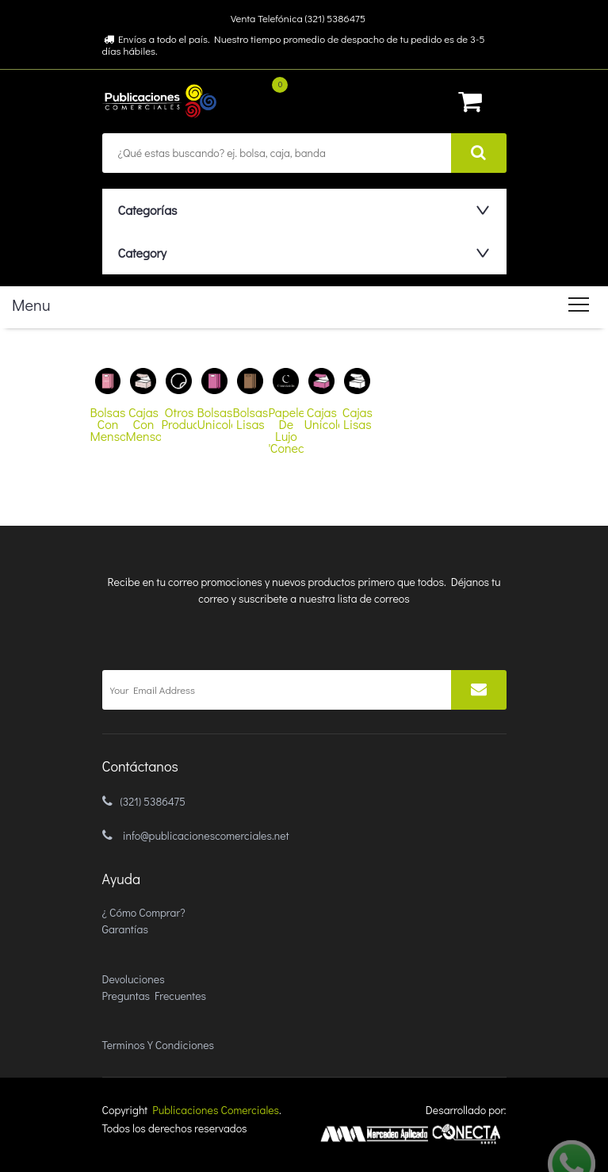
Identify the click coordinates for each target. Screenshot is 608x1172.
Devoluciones (133, 978)
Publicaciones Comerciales (215, 1109)
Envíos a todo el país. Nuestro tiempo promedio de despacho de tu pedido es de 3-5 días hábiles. (293, 45)
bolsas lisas (251, 418)
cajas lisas (357, 418)
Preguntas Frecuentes (154, 995)
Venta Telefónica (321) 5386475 (298, 18)
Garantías (125, 928)
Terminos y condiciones (158, 1044)
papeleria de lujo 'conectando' (286, 430)
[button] (300, 210)
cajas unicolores (321, 418)
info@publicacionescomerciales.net (206, 835)
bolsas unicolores (214, 418)
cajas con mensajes (143, 424)
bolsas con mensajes (108, 424)
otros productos (179, 418)
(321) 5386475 (152, 801)
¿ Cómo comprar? (143, 912)
